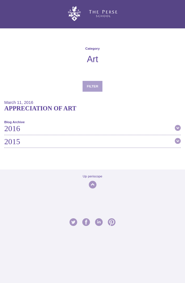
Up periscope (92, 176)
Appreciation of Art (40, 108)
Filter (92, 86)
